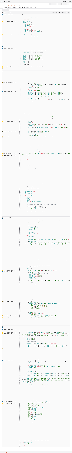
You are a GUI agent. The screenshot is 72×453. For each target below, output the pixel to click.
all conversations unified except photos (10, 34)
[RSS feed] (50, 4)
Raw (53, 12)
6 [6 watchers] (56, 4)
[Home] (2, 1)
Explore (5, 1)
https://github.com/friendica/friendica (11, 5)
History (63, 12)
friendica (6, 4)
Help (9, 1)
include (14, 9)
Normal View (58, 12)
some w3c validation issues (8, 21)
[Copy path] (22, 10)
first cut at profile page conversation (9, 217)
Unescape (67, 12)
